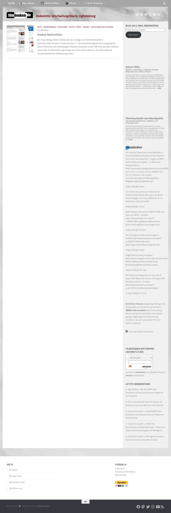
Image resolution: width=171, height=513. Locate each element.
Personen (62, 27)
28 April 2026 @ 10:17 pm (136, 270)
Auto (39, 27)
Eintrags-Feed (15, 476)
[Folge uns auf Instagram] (150, 14)
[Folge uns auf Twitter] (145, 14)
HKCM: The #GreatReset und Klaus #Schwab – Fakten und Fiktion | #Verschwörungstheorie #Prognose (145, 427)
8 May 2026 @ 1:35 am (135, 206)
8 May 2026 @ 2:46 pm (135, 186)
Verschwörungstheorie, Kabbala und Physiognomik (142, 122)
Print (78, 27)
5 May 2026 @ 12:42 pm (135, 229)
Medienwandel (50, 27)
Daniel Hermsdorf (135, 411)
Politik (72, 27)
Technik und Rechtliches (125, 471)
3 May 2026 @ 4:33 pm (135, 249)
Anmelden (13, 469)
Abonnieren (133, 34)
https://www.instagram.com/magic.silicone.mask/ (147, 258)
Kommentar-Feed (16, 482)
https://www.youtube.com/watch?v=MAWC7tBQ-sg (140, 220)
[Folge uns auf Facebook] (137, 14)
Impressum (120, 468)
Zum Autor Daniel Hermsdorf (139, 331)
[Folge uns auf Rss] (158, 14)
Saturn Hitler (133, 67)
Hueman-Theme (43, 506)
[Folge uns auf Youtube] (154, 14)
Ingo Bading (133, 389)
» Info (159, 88)
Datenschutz (120, 474)
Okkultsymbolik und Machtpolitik (144, 118)
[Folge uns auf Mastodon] (141, 14)
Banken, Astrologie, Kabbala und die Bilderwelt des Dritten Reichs (142, 70)
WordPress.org (15, 488)
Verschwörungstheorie (102, 27)
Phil (129, 401)
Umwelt (86, 27)
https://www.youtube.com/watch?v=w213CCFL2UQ (140, 286)
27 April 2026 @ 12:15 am (136, 293)
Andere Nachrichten (49, 34)
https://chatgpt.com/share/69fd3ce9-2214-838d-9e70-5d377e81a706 (144, 200)
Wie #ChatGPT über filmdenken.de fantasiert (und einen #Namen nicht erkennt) (144, 392)
